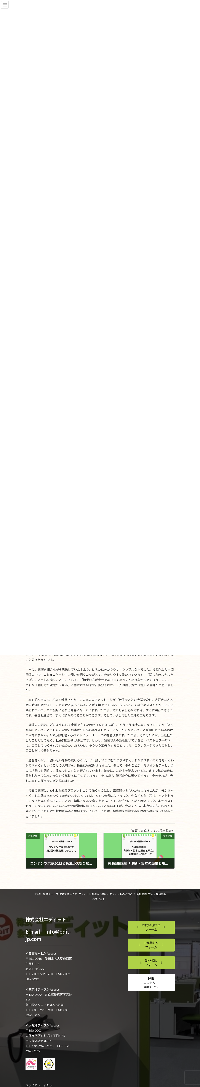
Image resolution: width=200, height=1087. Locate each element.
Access (52, 953)
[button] (151, 927)
